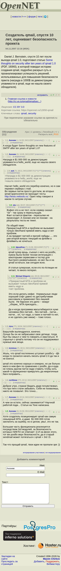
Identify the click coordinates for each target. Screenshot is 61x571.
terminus (13, 348)
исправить (42, 95)
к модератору (16, 142)
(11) (4, 134)
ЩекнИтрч (20, 247)
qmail (24, 113)
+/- (56, 132)
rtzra (11, 326)
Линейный (48, 132)
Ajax (27, 132)
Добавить (39, 565)
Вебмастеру (53, 568)
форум (32, 16)
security (32, 113)
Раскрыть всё (45, 134)
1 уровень (36, 132)
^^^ (40, 171)
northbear (13, 380)
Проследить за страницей (9, 566)
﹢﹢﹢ (46, 140)
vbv (14, 205)
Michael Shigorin (23, 276)
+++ (24, 16)
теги (40, 16)
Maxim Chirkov (51, 562)
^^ (37, 171)
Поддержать (52, 565)
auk (12, 171)
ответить (38, 140)
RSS (56, 134)
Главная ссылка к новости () (24, 100)
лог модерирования (53, 453)
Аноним (12, 140)
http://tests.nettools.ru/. (17, 196)
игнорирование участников (33, 453)
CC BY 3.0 (18, 107)
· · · (5, 142)
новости (16, 16)
